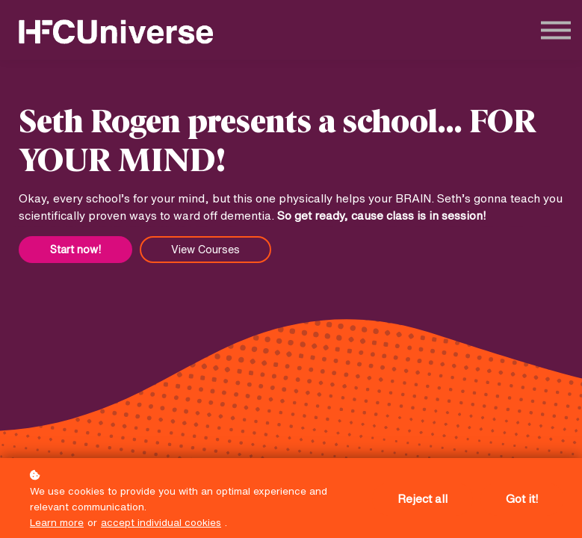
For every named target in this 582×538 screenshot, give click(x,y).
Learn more (57, 522)
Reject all (422, 498)
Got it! (522, 498)
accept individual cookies (161, 522)
